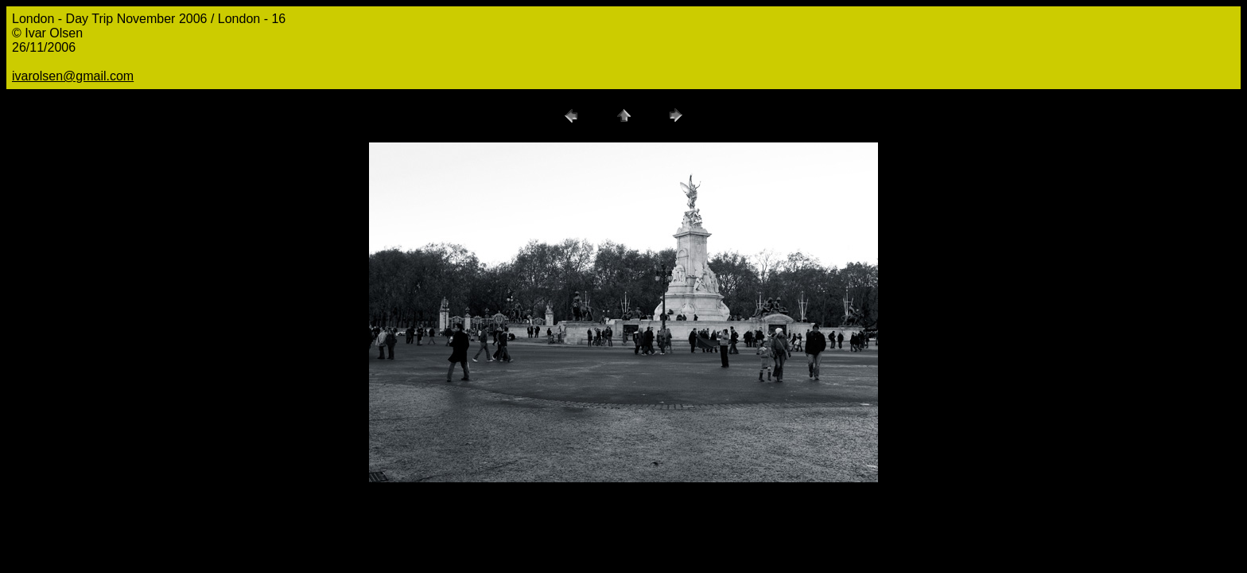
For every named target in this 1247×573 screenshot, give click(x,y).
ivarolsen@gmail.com (73, 76)
